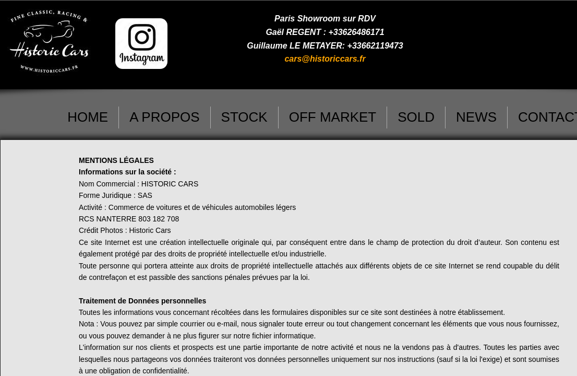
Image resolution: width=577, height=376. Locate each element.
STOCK (244, 117)
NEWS (476, 117)
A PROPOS (164, 117)
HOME (87, 117)
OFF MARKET (333, 117)
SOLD (416, 117)
